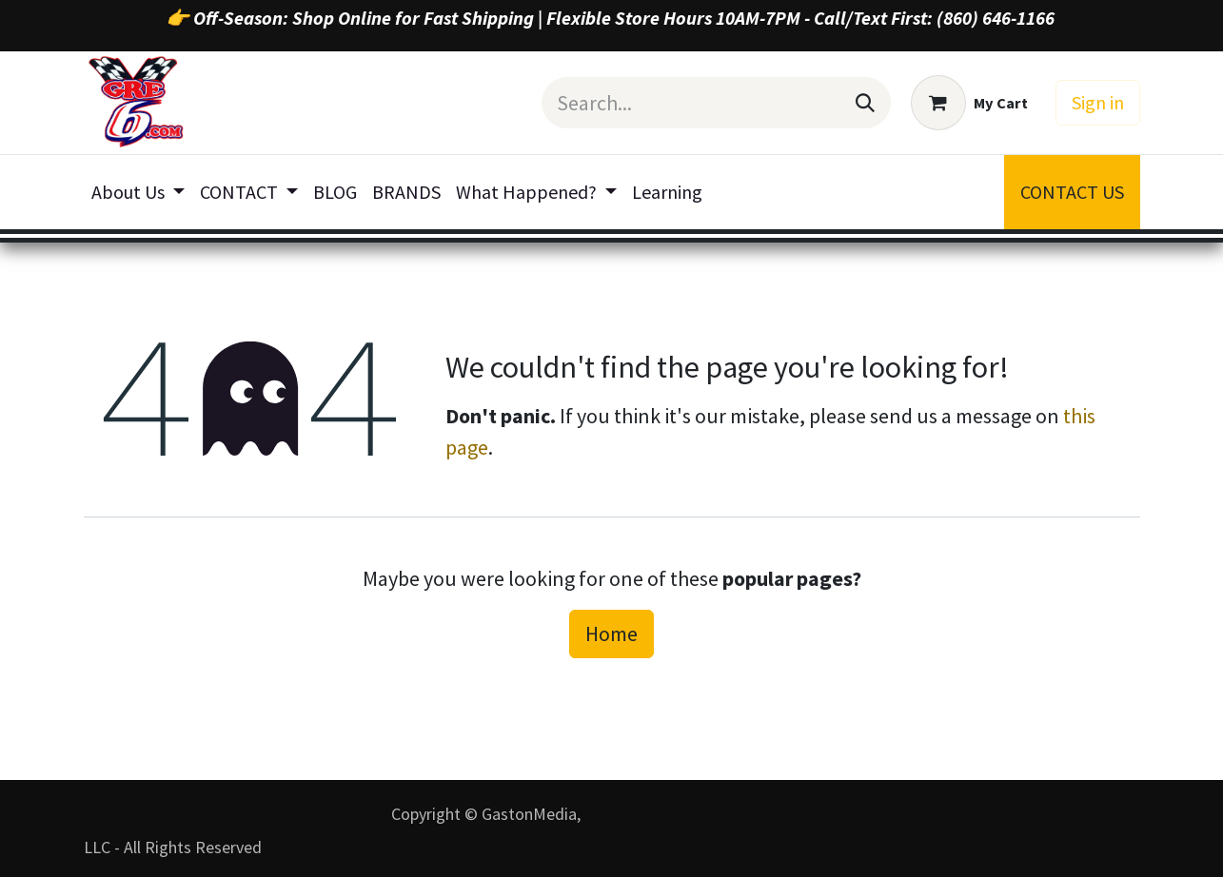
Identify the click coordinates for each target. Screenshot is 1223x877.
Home (611, 633)
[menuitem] (138, 192)
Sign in (1098, 102)
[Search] (865, 102)
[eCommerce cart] (969, 103)
